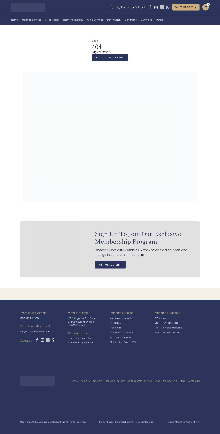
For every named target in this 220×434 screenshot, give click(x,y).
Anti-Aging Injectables (121, 318)
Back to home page (110, 57)
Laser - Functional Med (166, 322)
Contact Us (193, 381)
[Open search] (111, 7)
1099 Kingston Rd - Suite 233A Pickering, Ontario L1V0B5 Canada (82, 322)
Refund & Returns (124, 421)
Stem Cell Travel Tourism (167, 332)
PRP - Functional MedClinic (168, 327)
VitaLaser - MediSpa (120, 337)
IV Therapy (115, 322)
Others (159, 19)
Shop (157, 381)
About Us (85, 381)
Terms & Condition (144, 421)
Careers (97, 381)
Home (14, 19)
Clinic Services (95, 19)
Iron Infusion (114, 19)
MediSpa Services (31, 19)
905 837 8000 (29, 318)
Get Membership (110, 264)
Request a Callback (133, 7)
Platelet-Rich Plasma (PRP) (123, 342)
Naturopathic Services (139, 381)
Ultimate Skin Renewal (121, 332)
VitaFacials (115, 327)
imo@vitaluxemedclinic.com (35, 331)
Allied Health (52, 19)
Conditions (131, 19)
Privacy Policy (106, 421)
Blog (182, 381)
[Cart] (205, 7)
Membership (170, 381)
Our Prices (146, 19)
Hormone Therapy (73, 19)
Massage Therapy (115, 381)
